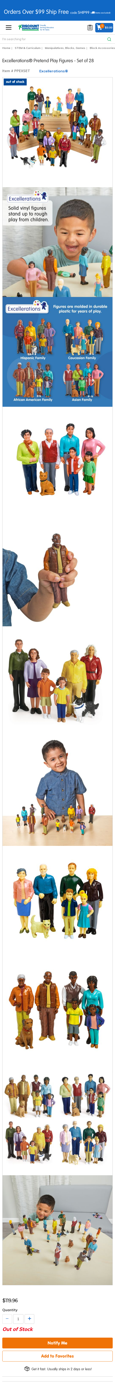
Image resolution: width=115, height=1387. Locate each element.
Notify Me (57, 1343)
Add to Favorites (57, 1356)
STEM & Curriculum (27, 48)
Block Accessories (102, 48)
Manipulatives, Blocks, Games (65, 48)
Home (6, 48)
